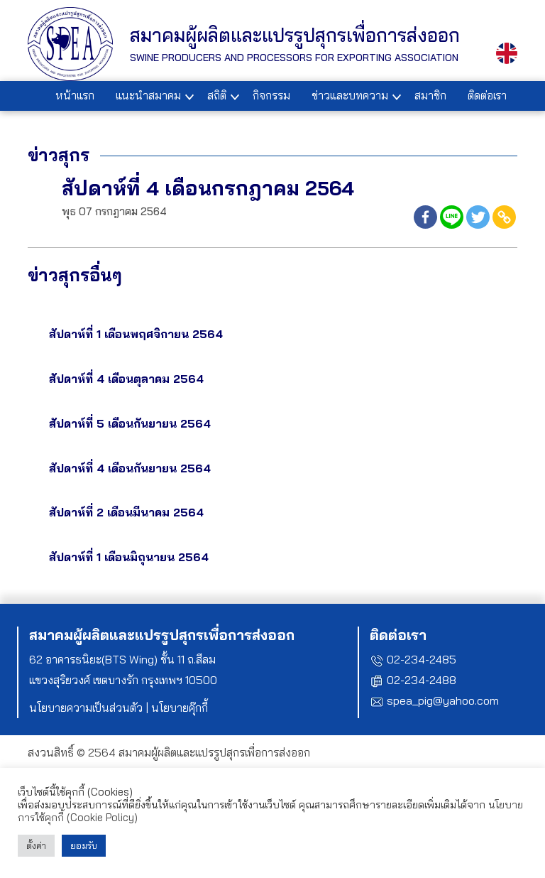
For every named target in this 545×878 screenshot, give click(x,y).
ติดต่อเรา (487, 95)
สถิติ (216, 95)
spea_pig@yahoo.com (443, 700)
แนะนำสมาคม (148, 95)
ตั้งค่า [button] (36, 845)
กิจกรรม (271, 95)
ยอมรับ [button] (83, 845)
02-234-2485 (421, 659)
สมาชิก (430, 95)
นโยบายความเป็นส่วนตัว (86, 707)
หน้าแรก (74, 95)
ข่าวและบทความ (350, 95)
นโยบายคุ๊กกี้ (179, 707)
